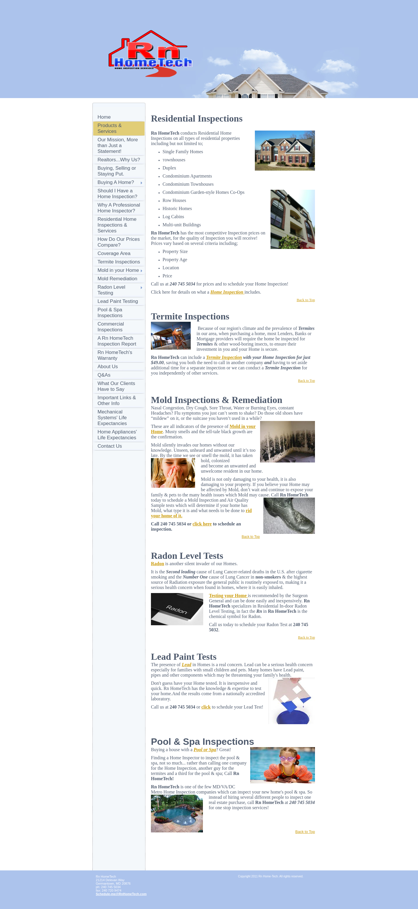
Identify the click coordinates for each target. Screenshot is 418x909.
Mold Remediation (117, 278)
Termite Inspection (224, 357)
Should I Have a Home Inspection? (117, 193)
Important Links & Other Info (117, 400)
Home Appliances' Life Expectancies (117, 434)
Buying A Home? (116, 182)
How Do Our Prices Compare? (119, 242)
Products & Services (110, 128)
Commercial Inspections (111, 326)
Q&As (104, 375)
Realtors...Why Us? (119, 159)
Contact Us (110, 446)
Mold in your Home (118, 270)
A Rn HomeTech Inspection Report (117, 341)
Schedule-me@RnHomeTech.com (121, 894)
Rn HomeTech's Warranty (115, 355)
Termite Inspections (119, 262)
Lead (186, 664)
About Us (108, 366)
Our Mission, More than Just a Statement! (118, 145)
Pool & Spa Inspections (110, 312)
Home (104, 117)
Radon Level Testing (111, 290)
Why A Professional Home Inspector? (119, 208)
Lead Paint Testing (118, 301)
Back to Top (251, 537)
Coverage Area (114, 253)
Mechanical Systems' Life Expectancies (112, 417)
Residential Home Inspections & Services (117, 225)
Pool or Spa (205, 749)
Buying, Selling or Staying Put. (117, 171)
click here (202, 523)
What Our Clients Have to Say (116, 386)
